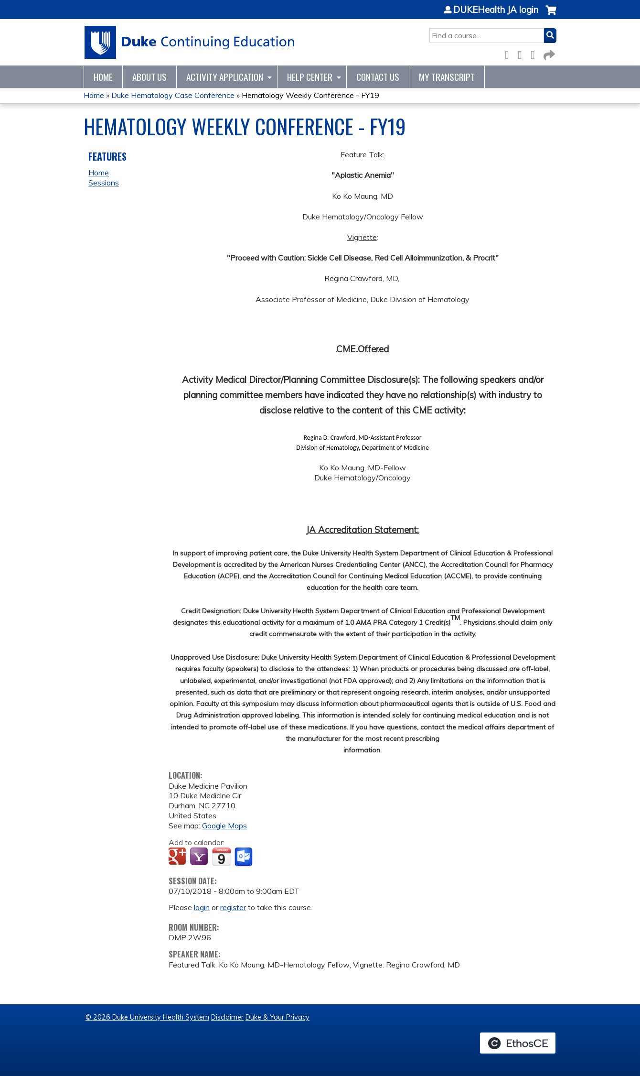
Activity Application (224, 77)
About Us (149, 77)
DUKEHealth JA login (495, 10)
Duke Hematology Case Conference (173, 95)
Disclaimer (227, 1017)
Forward (548, 53)
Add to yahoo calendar (200, 857)
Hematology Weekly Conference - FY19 (310, 95)
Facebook (509, 53)
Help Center (309, 77)
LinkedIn (535, 53)
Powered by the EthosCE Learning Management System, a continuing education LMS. (517, 1043)
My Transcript (447, 77)
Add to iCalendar (221, 856)
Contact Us (377, 77)
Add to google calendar (178, 857)
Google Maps (224, 825)
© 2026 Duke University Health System (147, 1017)
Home (103, 77)
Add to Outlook (244, 857)
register (233, 907)
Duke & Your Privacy (277, 1017)
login (202, 907)
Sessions (103, 182)
